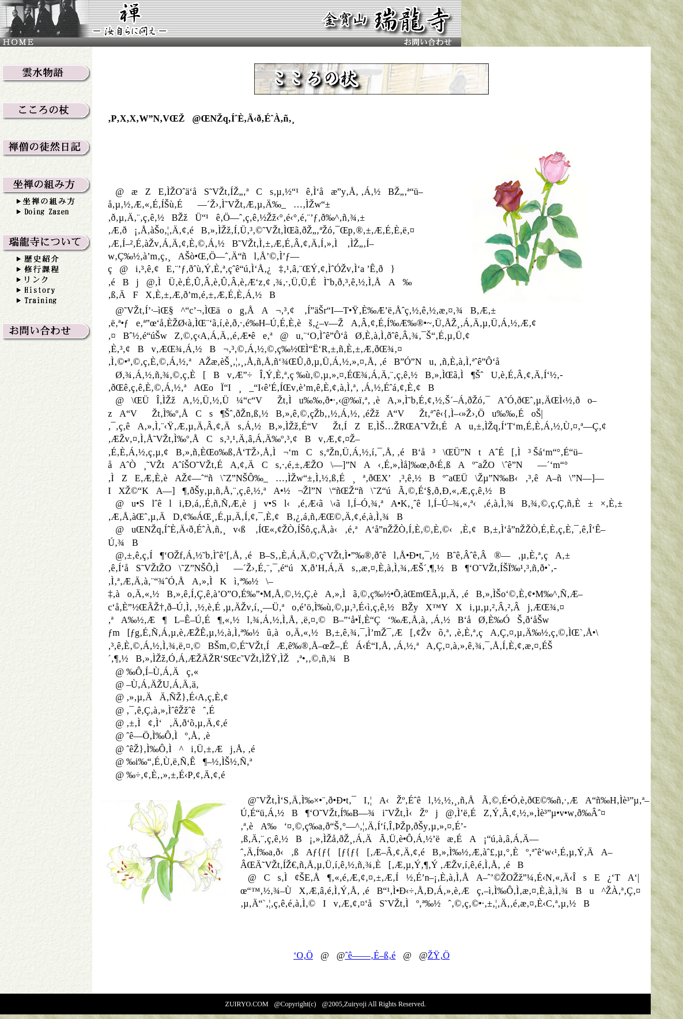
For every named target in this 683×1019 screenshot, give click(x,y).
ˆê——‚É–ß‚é (370, 955)
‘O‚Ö (303, 955)
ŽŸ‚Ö (439, 955)
